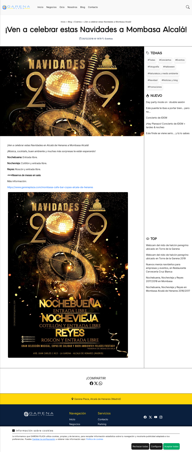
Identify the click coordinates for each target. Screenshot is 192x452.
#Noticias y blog (170, 80)
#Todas (151, 60)
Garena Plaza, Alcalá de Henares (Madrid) (96, 398)
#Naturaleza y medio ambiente (163, 73)
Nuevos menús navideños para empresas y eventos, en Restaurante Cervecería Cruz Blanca (166, 268)
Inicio (40, 7)
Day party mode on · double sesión (165, 102)
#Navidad (153, 80)
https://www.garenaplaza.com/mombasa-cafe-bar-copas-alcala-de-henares (50, 187)
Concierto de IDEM (156, 117)
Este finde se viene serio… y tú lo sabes (167, 133)
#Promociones (155, 87)
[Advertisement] (168, 185)
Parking (102, 424)
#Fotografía (153, 66)
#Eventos (179, 60)
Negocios (51, 7)
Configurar (156, 446)
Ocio (62, 7)
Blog (82, 7)
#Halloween (169, 66)
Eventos (107, 38)
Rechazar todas (140, 446)
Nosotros (72, 7)
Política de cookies (94, 439)
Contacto (93, 7)
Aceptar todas (171, 446)
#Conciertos (165, 60)
